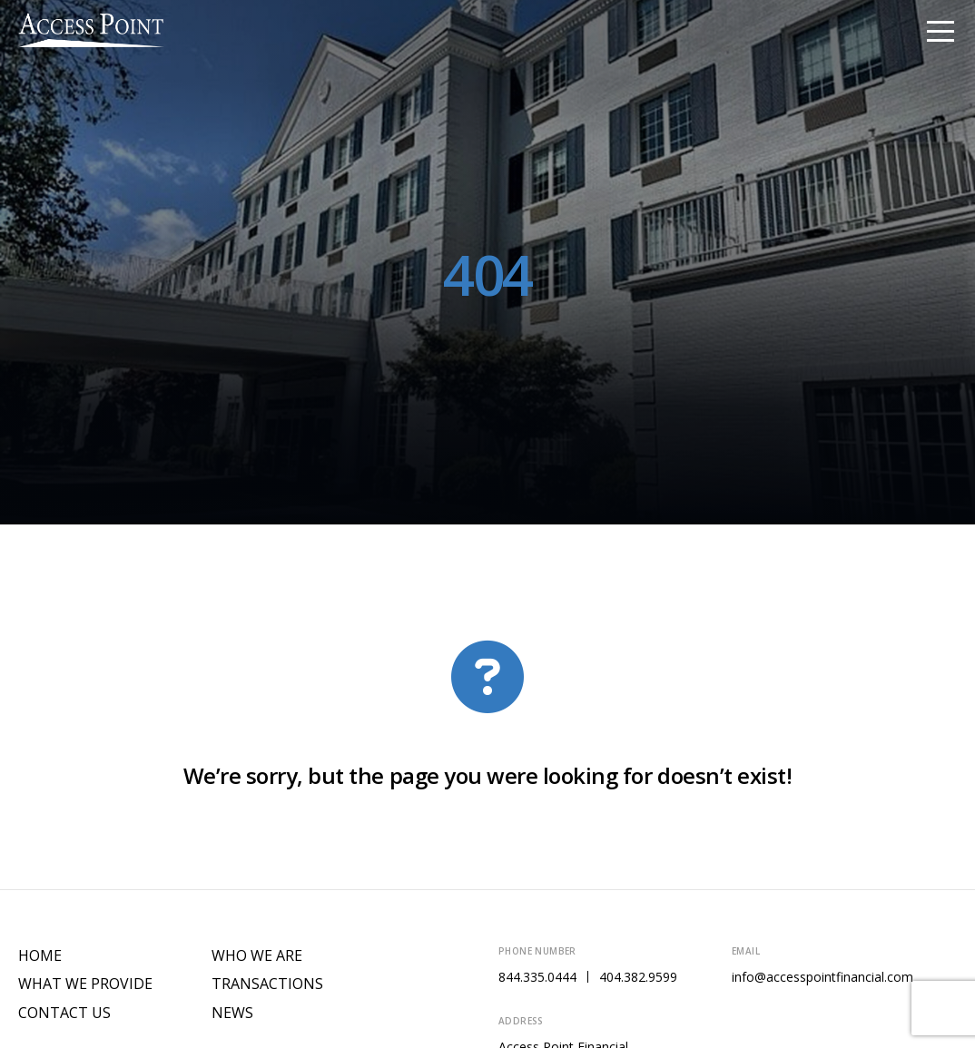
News (232, 1013)
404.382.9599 (638, 976)
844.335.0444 (537, 976)
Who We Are (257, 956)
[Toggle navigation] (940, 30)
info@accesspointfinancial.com (822, 976)
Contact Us (64, 1013)
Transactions (267, 984)
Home (40, 956)
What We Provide (85, 984)
